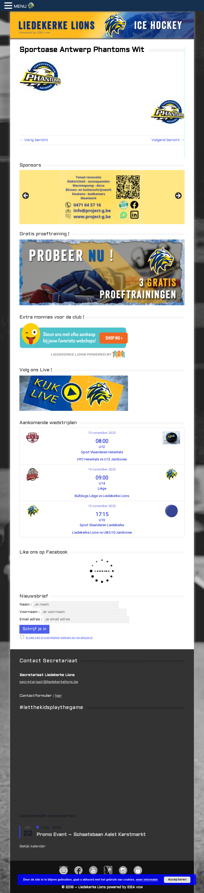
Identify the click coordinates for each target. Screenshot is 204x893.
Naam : (26, 604)
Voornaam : (29, 612)
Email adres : (30, 619)
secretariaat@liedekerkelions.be (48, 682)
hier (58, 696)
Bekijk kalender (32, 846)
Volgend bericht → (168, 140)
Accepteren (177, 879)
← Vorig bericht (33, 140)
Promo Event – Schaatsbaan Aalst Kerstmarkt (91, 835)
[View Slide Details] (102, 197)
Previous (26, 196)
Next (178, 196)
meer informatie (147, 879)
